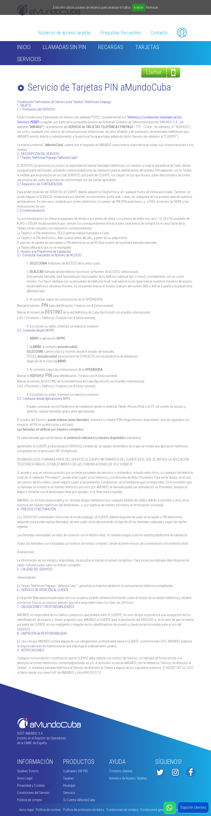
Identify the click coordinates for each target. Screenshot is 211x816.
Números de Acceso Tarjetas (128, 778)
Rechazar (152, 7)
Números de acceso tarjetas (64, 33)
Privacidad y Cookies (31, 785)
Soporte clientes (193, 807)
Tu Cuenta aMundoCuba (79, 800)
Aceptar (139, 7)
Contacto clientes (120, 771)
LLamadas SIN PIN (64, 47)
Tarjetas (147, 47)
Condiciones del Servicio (33, 793)
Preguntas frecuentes (120, 33)
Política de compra (29, 800)
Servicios (29, 59)
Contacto (159, 33)
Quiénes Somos (28, 771)
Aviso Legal (24, 778)
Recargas (110, 47)
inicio (24, 47)
